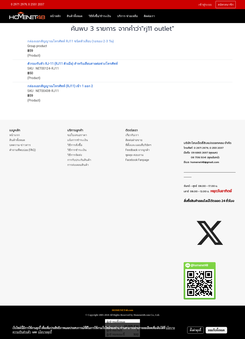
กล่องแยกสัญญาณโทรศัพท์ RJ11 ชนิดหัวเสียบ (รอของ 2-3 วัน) (70, 41)
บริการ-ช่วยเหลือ (127, 16)
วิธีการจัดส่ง (74, 154)
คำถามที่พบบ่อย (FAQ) (22, 150)
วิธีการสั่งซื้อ (74, 145)
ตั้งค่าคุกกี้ (195, 330)
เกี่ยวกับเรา (132, 135)
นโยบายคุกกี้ (45, 332)
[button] (161, 16)
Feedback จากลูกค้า (137, 150)
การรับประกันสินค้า (79, 159)
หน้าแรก (14, 135)
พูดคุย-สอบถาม (134, 154)
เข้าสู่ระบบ (205, 4)
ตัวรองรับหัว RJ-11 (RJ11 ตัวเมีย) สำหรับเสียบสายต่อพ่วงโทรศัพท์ (72, 64)
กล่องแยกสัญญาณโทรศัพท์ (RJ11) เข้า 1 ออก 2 (60, 86)
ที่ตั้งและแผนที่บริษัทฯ (138, 145)
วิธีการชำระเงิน (77, 150)
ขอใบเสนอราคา (77, 135)
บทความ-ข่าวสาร (20, 145)
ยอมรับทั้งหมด (216, 330)
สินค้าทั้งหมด (74, 16)
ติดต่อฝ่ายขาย (133, 140)
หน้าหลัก (55, 16)
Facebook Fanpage (137, 159)
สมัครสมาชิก (225, 4)
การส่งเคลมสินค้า (78, 164)
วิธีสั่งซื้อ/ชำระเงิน (100, 16)
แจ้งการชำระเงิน (77, 140)
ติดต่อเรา (149, 16)
